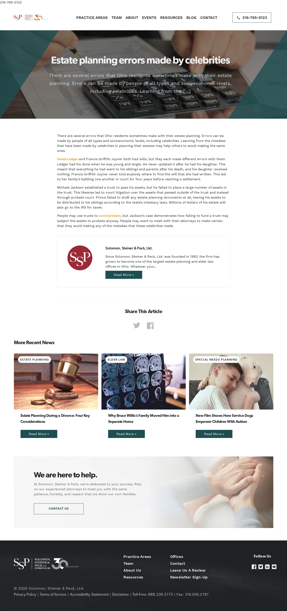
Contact (208, 17)
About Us (132, 570)
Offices (176, 556)
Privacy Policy (25, 595)
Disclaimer (120, 595)
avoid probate (110, 216)
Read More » (124, 275)
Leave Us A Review (187, 570)
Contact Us (59, 508)
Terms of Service (53, 595)
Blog (191, 17)
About (132, 17)
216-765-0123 (11, 2)
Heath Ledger (67, 159)
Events (149, 17)
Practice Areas (92, 17)
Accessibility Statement (89, 595)
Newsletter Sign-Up (189, 577)
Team (116, 17)
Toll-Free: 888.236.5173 (152, 595)
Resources (171, 17)
